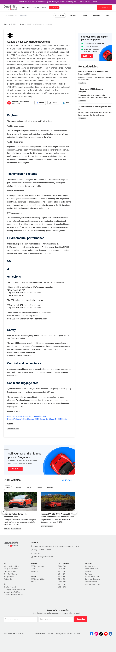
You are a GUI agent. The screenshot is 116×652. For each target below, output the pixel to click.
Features (96, 15)
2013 (64, 571)
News (108, 15)
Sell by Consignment (11, 569)
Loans (33, 569)
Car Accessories (91, 582)
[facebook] (40, 103)
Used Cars (88, 571)
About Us (51, 634)
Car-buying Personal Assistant (14, 589)
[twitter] (53, 103)
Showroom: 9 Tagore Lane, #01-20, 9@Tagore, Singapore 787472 (56, 546)
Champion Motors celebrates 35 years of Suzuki (26, 416)
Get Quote (15, 469)
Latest (8, 488)
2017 (64, 576)
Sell (23, 7)
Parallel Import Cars (92, 576)
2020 (60, 582)
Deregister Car (9, 576)
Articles (36, 7)
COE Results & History (38, 579)
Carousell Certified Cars (12, 592)
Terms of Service (40, 634)
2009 (64, 566)
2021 (64, 582)
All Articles (11, 15)
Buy (28, 7)
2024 (60, 587)
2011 (64, 569)
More (44, 7)
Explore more (68, 480)
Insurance (34, 571)
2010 (60, 569)
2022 (60, 584)
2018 (60, 579)
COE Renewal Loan (37, 566)
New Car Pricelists (10, 587)
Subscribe (81, 619)
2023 (64, 584)
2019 (64, 579)
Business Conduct (73, 634)
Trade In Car (8, 579)
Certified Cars (90, 566)
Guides (85, 15)
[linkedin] (66, 103)
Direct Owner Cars (91, 569)
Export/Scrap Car (10, 571)
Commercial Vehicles (92, 579)
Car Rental (88, 574)
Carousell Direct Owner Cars (13, 595)
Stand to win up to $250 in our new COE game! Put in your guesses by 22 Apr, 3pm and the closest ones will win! (58, 2)
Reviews (73, 15)
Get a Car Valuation (10, 574)
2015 (64, 574)
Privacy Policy (60, 634)
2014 (60, 574)
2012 (60, 571)
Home (6, 24)
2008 (60, 566)
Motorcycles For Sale (92, 584)
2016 (60, 576)
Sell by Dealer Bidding (11, 566)
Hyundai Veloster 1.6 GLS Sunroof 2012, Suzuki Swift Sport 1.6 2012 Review (37, 419)
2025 (64, 587)
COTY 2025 (54, 7)
